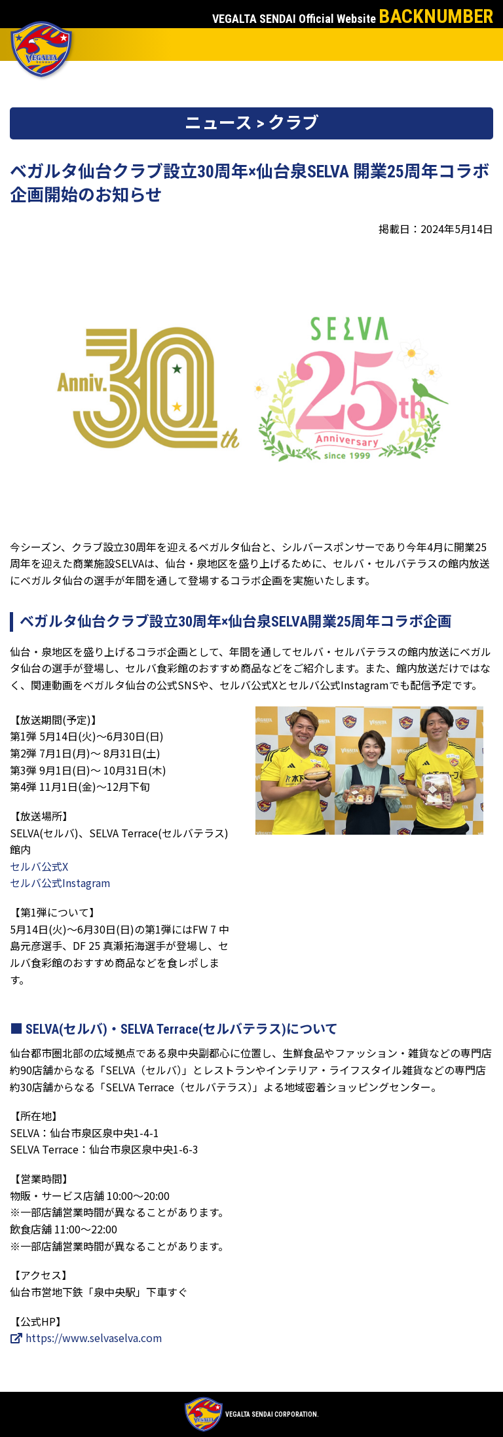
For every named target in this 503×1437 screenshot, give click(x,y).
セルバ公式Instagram (60, 882)
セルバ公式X (39, 866)
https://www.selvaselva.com (86, 1337)
